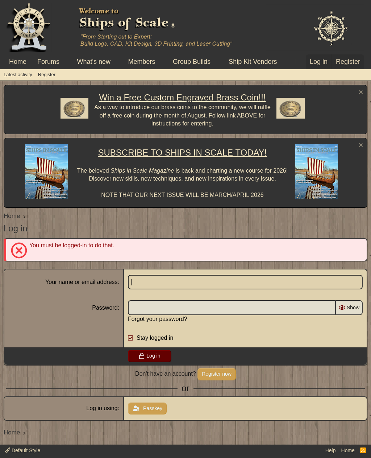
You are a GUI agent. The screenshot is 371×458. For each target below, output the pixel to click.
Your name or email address (81, 282)
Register (46, 74)
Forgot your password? (157, 319)
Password (104, 308)
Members (141, 61)
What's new (94, 61)
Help (330, 450)
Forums (48, 61)
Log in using (101, 408)
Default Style (22, 450)
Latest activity (18, 74)
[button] (66, 61)
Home (17, 61)
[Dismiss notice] (360, 93)
